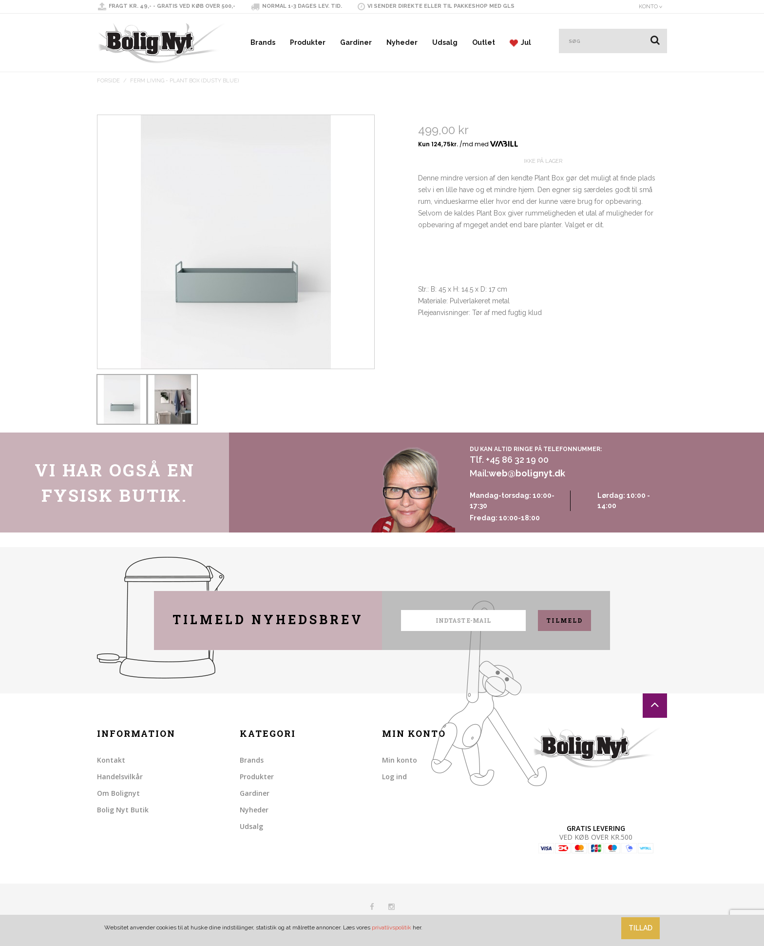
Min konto (399, 760)
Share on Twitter (447, 375)
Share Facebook (427, 375)
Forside (108, 81)
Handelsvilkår (120, 776)
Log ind (394, 776)
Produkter (307, 42)
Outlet (483, 42)
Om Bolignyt (118, 793)
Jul (520, 43)
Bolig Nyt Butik (123, 809)
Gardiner (356, 42)
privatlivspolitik (391, 927)
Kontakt (111, 760)
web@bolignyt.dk (527, 473)
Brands (262, 42)
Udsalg (445, 42)
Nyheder (402, 42)
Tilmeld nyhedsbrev (267, 619)
